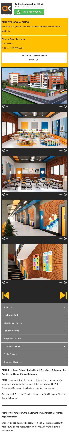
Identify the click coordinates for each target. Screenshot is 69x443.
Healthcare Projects (12, 315)
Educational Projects (13, 323)
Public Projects (10, 354)
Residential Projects (13, 362)
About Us (8, 307)
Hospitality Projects (12, 338)
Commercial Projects (13, 346)
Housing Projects (11, 330)
